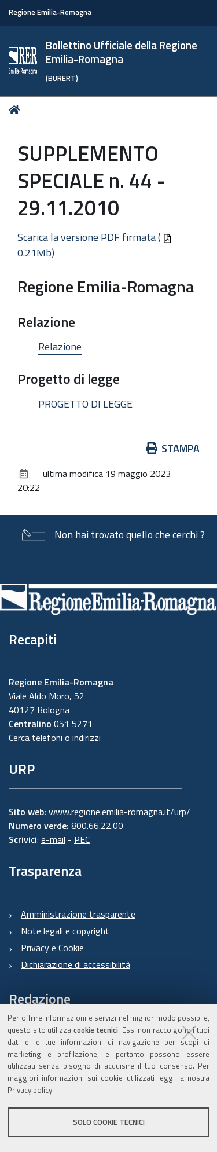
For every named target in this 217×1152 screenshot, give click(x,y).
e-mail (53, 839)
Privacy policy (30, 1090)
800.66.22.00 (97, 825)
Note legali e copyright (65, 931)
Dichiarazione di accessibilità (75, 964)
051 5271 (73, 724)
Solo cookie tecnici (109, 1122)
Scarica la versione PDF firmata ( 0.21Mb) (94, 245)
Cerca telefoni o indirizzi (55, 737)
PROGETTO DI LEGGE (85, 404)
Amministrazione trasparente (78, 914)
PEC (82, 839)
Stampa (173, 448)
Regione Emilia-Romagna (50, 12)
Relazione (60, 346)
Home (16, 110)
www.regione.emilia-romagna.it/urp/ (119, 812)
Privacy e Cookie (52, 948)
